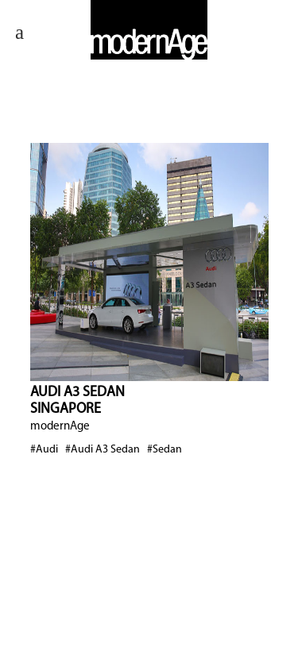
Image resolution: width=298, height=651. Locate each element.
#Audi (44, 450)
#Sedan (164, 450)
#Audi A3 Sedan (102, 450)
